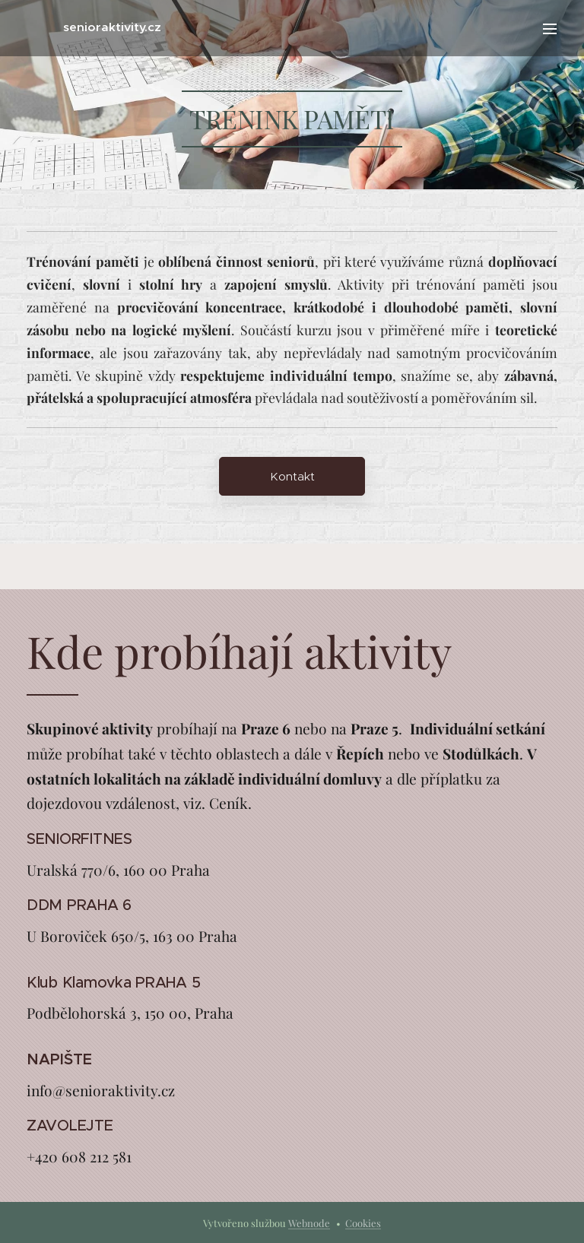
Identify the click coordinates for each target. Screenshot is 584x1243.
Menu (550, 29)
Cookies (363, 1222)
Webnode (309, 1222)
